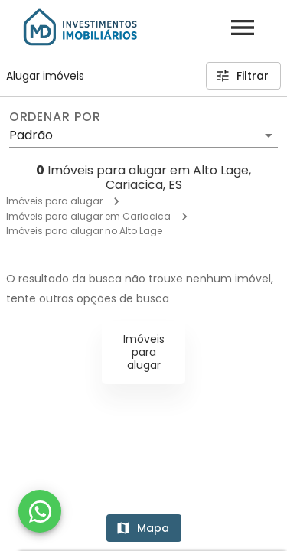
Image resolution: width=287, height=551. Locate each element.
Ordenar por (55, 117)
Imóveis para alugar (54, 200)
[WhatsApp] (39, 511)
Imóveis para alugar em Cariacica (88, 216)
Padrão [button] (31, 135)
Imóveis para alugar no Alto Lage (84, 230)
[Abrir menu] (242, 27)
